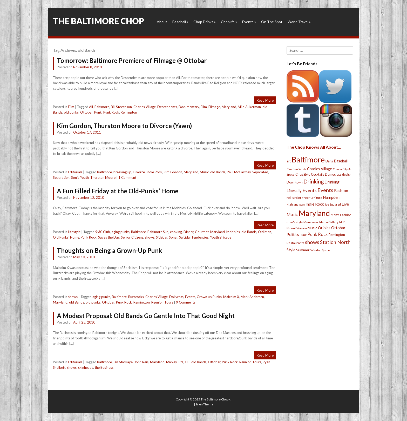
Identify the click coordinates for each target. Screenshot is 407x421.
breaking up (122, 172)
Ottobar (86, 112)
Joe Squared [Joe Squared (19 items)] (333, 204)
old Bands (217, 172)
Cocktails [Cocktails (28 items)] (317, 174)
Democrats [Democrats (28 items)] (333, 174)
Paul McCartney (239, 172)
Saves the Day (108, 237)
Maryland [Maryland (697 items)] (314, 213)
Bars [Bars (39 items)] (329, 161)
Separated (260, 172)
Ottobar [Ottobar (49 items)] (338, 227)
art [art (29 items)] (289, 161)
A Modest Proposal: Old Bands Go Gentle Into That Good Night (146, 315)
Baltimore (101, 107)
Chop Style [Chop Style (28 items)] (302, 174)
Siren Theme (204, 404)
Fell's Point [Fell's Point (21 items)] (294, 197)
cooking (176, 232)
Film (71, 107)
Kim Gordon (173, 172)
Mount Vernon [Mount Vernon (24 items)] (297, 228)
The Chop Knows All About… (314, 146)
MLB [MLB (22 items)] (342, 222)
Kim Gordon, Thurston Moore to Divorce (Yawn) (124, 125)
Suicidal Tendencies (193, 237)
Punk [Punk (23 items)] (303, 234)
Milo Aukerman (249, 107)
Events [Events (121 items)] (325, 190)
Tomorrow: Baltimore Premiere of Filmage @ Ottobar (132, 60)
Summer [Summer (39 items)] (303, 250)
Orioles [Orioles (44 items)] (324, 227)
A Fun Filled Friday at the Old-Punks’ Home (117, 191)
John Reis (141, 362)
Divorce (139, 172)
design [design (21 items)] (346, 174)
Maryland (229, 107)
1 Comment (127, 177)
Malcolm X (231, 297)
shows (149, 237)
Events (249, 21)
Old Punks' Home (66, 237)
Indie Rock (154, 172)
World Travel (299, 21)
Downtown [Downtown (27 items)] (295, 182)
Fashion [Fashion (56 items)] (341, 190)
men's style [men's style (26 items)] (295, 222)
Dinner (188, 232)
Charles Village (144, 107)
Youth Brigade (220, 237)
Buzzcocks (136, 297)
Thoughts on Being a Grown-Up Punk (109, 250)
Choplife (229, 21)
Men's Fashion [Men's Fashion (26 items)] (341, 215)
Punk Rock (111, 112)
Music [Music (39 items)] (312, 228)
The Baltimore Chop (98, 21)
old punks (71, 112)
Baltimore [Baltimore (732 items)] (308, 159)
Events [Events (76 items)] (309, 190)
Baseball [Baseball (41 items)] (341, 161)
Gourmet (202, 232)
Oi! (187, 362)
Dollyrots (176, 297)
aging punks (121, 232)
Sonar (173, 237)
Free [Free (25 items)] (305, 198)
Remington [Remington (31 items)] (337, 235)
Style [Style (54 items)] (291, 249)
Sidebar (161, 237)
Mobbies (233, 232)
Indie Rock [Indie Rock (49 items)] (315, 204)
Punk (98, 112)
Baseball (180, 21)
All (91, 107)
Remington (129, 112)
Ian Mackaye (123, 362)
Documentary (189, 107)
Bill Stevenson (121, 107)
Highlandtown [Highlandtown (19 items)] (296, 204)
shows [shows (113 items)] (312, 242)
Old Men (264, 232)
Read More (265, 100)
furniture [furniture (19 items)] (315, 197)
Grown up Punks (209, 297)
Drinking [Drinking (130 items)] (313, 181)
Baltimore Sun (157, 232)
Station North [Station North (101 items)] (335, 242)
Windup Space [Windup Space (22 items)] (320, 250)
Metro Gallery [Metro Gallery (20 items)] (328, 222)
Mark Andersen (252, 297)
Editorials (75, 172)
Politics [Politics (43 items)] (293, 234)
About (162, 21)
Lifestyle (74, 232)
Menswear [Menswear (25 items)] (310, 222)
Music (204, 172)
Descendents (167, 107)
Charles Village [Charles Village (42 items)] (319, 169)
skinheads (85, 367)
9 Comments (185, 302)
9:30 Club (102, 232)
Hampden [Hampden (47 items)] (331, 197)
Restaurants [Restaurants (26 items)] (295, 243)
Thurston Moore (103, 177)
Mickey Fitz (174, 362)
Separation (61, 177)
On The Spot (271, 21)
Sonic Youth (80, 177)
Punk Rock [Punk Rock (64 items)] (317, 234)
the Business (104, 367)
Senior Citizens (132, 237)
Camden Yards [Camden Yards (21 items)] (296, 169)
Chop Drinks (204, 21)
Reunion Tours (162, 302)
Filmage (214, 107)
